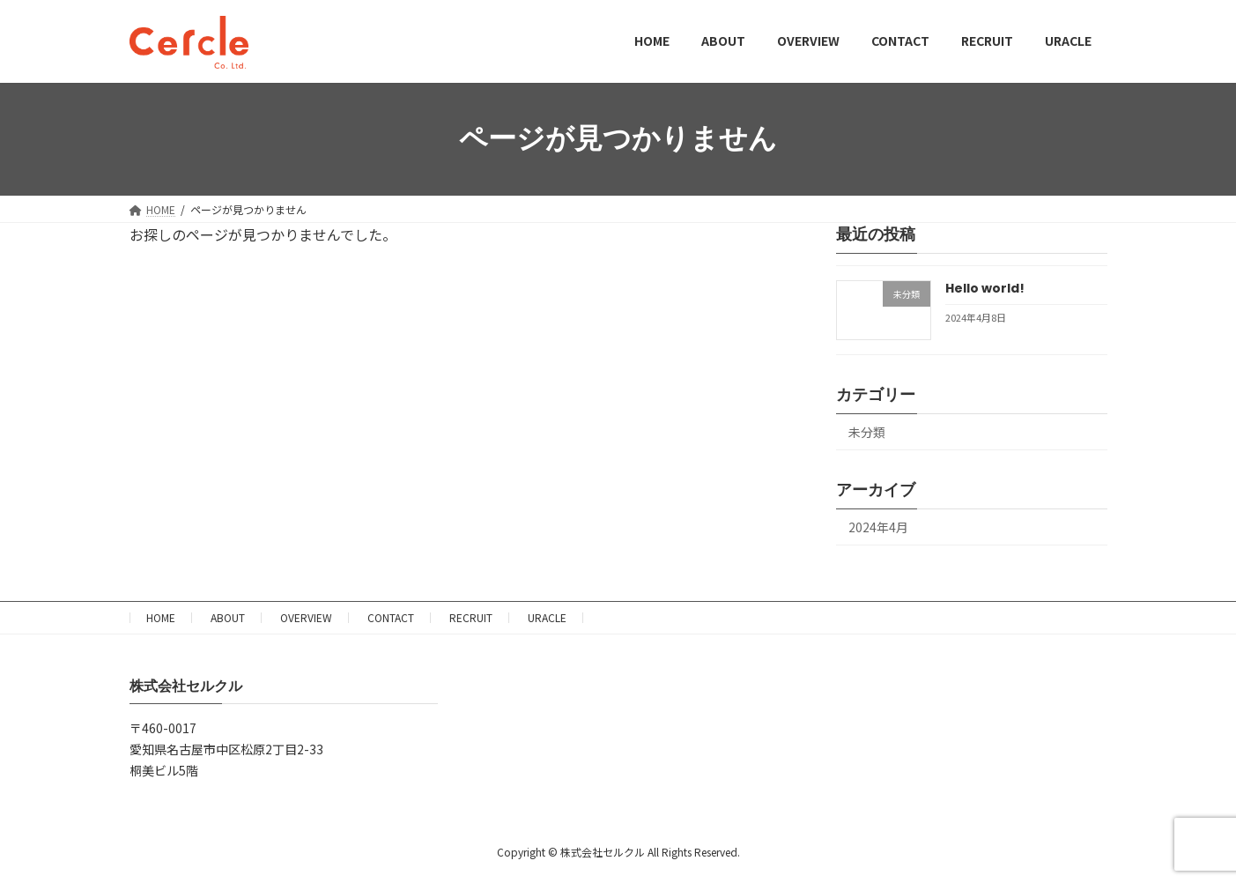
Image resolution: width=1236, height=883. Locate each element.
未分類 (866, 432)
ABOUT (228, 617)
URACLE (547, 617)
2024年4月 (878, 527)
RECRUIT (470, 617)
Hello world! (984, 288)
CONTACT (390, 617)
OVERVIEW (306, 617)
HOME (160, 617)
